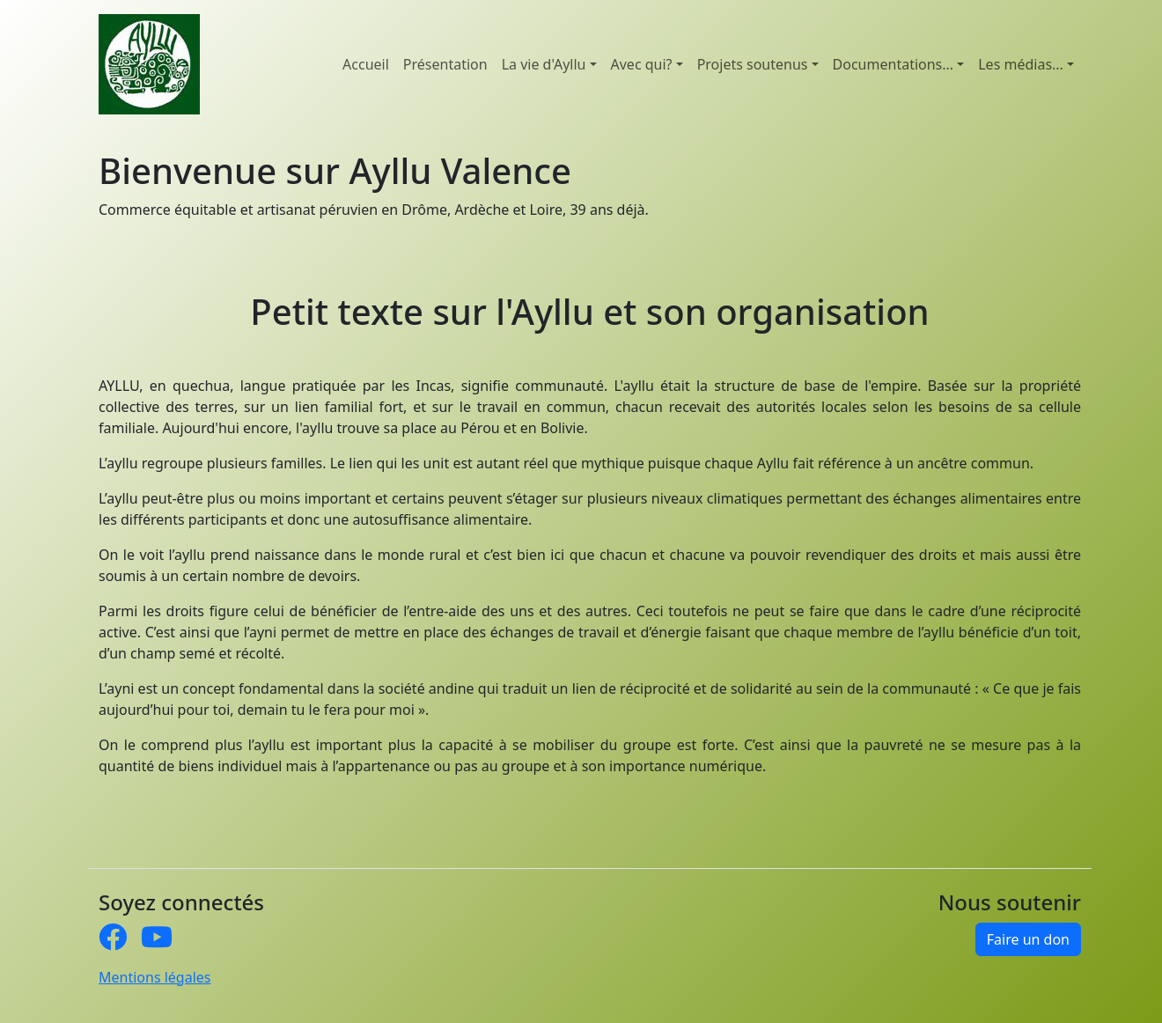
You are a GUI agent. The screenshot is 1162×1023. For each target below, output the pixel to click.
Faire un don (1028, 939)
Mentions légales (155, 977)
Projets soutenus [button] (752, 64)
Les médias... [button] (1020, 64)
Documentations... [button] (893, 64)
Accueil (365, 64)
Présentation (445, 64)
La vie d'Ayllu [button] (544, 64)
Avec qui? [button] (642, 64)
